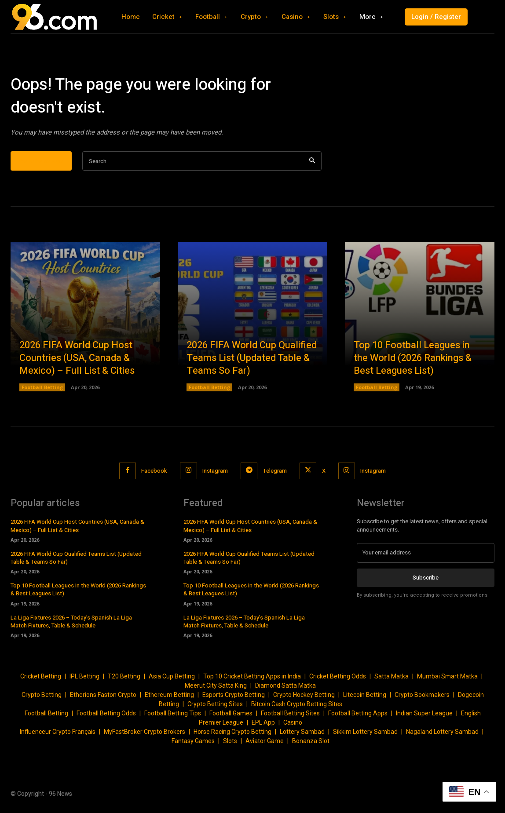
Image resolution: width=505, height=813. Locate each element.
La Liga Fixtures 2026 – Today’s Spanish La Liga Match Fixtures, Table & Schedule (71, 621)
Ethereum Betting (169, 695)
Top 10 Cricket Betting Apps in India (252, 676)
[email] (425, 553)
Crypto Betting (42, 695)
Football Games (230, 713)
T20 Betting (124, 676)
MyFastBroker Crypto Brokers (144, 732)
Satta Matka (391, 676)
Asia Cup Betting (172, 676)
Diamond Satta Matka (285, 685)
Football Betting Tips (172, 713)
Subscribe (426, 578)
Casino (292, 722)
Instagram (214, 471)
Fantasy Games (193, 741)
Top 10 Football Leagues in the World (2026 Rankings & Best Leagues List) (413, 358)
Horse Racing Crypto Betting (232, 732)
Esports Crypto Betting (233, 695)
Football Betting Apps (358, 713)
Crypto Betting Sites (215, 704)
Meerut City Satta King (216, 685)
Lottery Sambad (302, 732)
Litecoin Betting (364, 695)
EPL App (263, 722)
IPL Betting (84, 676)
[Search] (312, 161)
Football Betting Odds (106, 713)
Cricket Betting (40, 676)
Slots (230, 741)
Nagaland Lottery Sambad (442, 732)
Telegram (275, 471)
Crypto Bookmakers (422, 695)
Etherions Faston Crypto (103, 695)
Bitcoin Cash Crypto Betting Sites (296, 704)
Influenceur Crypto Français (57, 732)
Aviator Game (264, 741)
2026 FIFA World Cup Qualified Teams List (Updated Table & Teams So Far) (252, 358)
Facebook (153, 471)
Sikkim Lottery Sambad (365, 732)
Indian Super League (424, 713)
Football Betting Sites (290, 713)
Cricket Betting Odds (337, 676)
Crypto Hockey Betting (304, 695)
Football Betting (42, 387)
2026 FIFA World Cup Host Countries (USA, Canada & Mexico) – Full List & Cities (77, 358)
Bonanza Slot (310, 741)
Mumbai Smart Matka (447, 676)
